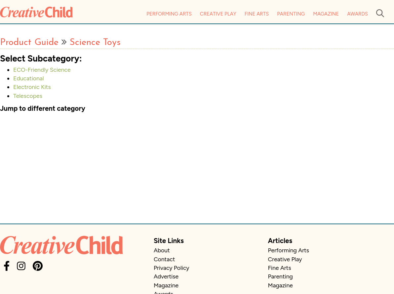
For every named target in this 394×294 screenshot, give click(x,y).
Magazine (326, 14)
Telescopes (27, 95)
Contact (164, 259)
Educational (28, 78)
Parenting (291, 14)
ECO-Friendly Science (42, 69)
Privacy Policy (171, 267)
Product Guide (29, 42)
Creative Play (218, 14)
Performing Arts (169, 14)
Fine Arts (257, 14)
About (162, 250)
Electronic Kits (32, 86)
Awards (357, 14)
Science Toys (95, 42)
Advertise (166, 276)
